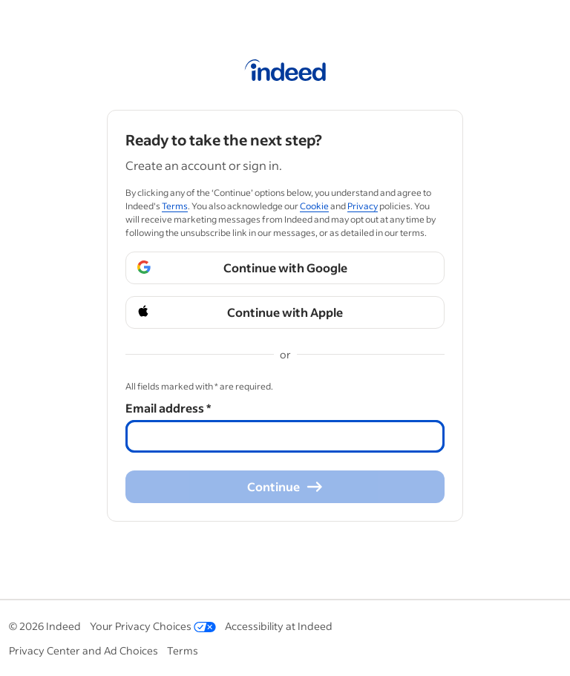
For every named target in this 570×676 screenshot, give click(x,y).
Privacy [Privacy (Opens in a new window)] (362, 205)
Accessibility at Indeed (278, 626)
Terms (182, 650)
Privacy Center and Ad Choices (83, 650)
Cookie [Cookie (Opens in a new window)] (314, 205)
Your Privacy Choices (153, 626)
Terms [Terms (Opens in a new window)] (175, 205)
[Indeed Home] (285, 72)
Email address (168, 408)
